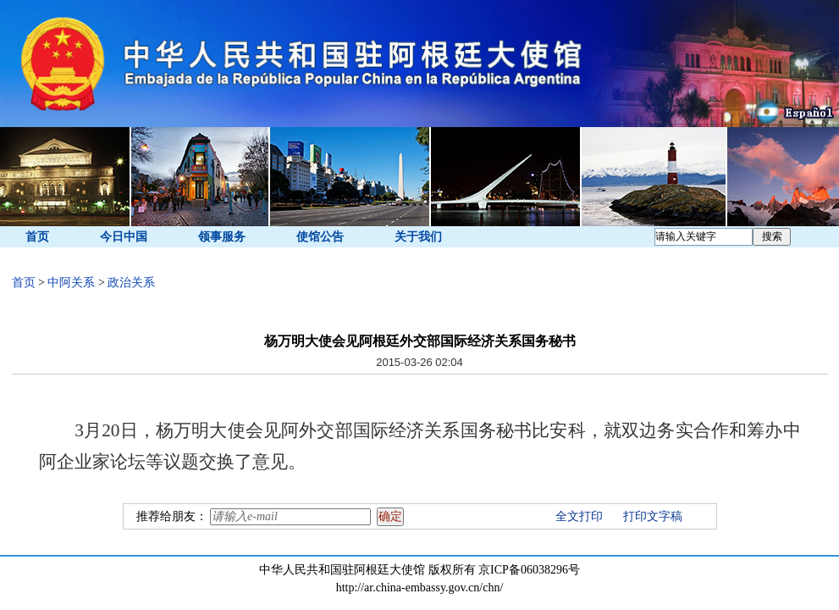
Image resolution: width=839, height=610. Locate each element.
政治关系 (131, 282)
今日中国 (123, 236)
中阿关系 (71, 282)
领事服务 (222, 236)
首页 (37, 236)
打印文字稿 (652, 516)
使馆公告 (320, 236)
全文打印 (579, 516)
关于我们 (418, 236)
